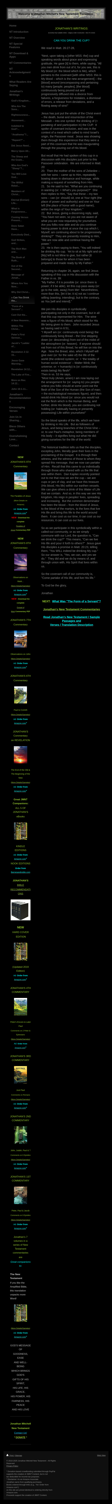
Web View (101, 1455)
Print (10, 1455)
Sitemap (18, 1455)
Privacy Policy (12, 1466)
